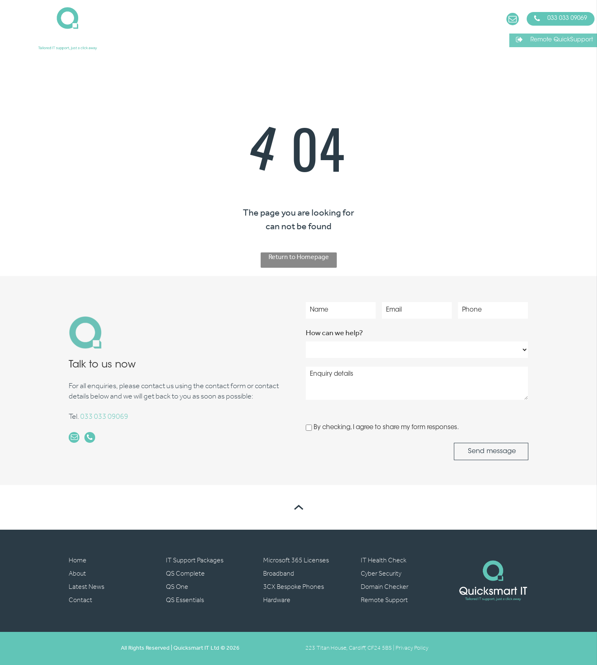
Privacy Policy (412, 648)
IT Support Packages (194, 560)
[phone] (89, 438)
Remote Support (384, 600)
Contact (80, 600)
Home (77, 560)
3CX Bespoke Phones (293, 587)
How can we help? (334, 333)
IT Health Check (383, 560)
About (77, 573)
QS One (177, 587)
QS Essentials (185, 600)
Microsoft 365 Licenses (296, 560)
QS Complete (185, 573)
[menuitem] (138, 29)
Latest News (86, 587)
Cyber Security (381, 573)
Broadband (278, 573)
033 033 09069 (104, 417)
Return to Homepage (299, 258)
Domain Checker (384, 587)
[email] (512, 20)
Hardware (276, 600)
